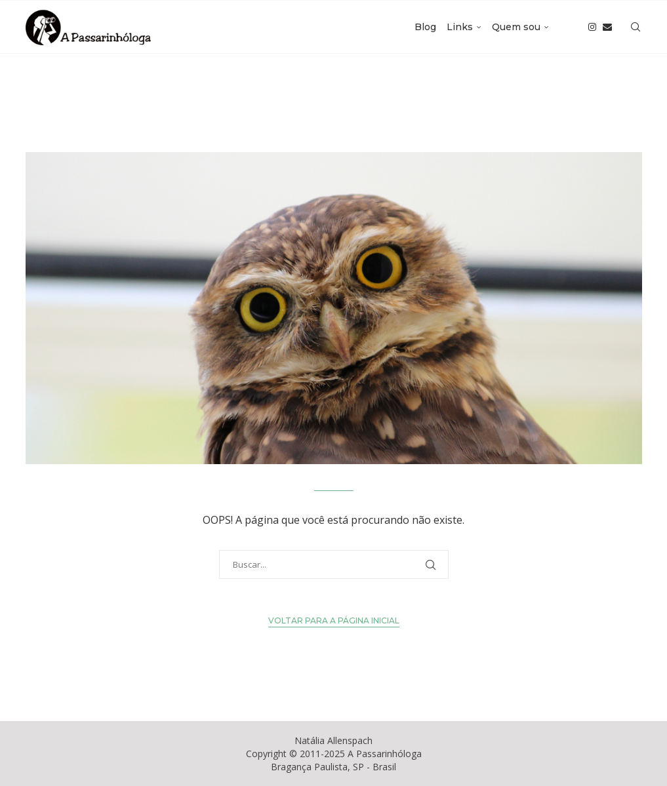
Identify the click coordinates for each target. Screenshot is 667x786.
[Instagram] (592, 27)
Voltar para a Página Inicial (333, 620)
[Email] (607, 27)
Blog (425, 27)
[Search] (635, 27)
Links (460, 27)
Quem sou (516, 27)
